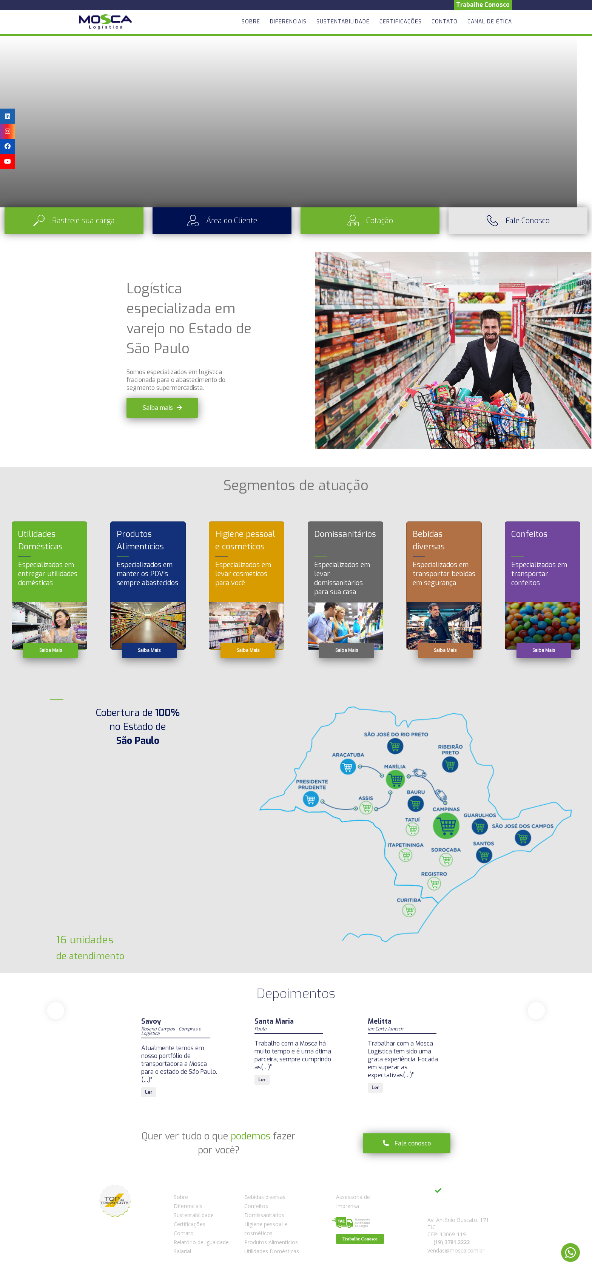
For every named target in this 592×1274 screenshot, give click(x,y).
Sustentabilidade (343, 21)
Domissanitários (264, 1215)
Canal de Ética (489, 21)
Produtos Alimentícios (271, 1242)
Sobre (251, 21)
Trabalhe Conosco (483, 5)
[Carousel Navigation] (296, 1010)
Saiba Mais (50, 650)
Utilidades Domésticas (271, 1251)
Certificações (400, 21)
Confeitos (256, 1206)
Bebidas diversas (264, 1196)
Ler (149, 1080)
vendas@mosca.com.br (455, 1250)
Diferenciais (288, 21)
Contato (445, 21)
